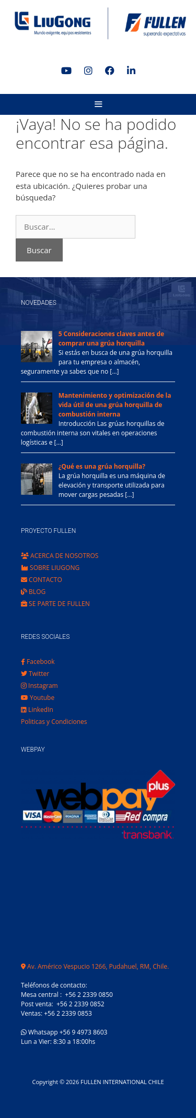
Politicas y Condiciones (54, 721)
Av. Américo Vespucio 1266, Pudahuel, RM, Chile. (95, 966)
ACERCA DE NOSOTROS (59, 555)
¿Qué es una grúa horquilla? (102, 466)
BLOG (33, 591)
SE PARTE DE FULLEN (55, 603)
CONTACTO (41, 579)
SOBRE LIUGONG (50, 567)
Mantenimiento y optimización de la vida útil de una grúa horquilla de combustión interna (115, 405)
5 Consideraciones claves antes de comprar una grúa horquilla (112, 338)
